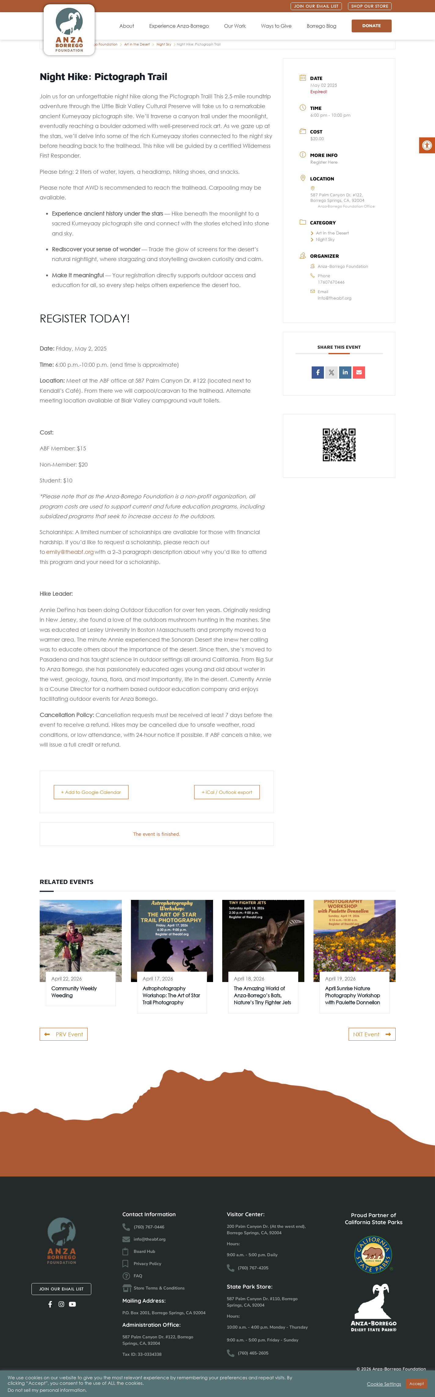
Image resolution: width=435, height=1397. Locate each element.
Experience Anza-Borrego (180, 26)
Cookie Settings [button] (384, 1384)
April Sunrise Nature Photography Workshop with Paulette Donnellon (352, 995)
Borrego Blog (323, 26)
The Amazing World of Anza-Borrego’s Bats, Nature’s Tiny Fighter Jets (262, 995)
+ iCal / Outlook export (226, 792)
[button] (427, 145)
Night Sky (164, 44)
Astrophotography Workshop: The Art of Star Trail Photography (171, 995)
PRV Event (63, 1034)
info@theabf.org (334, 298)
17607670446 (331, 282)
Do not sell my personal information (46, 1390)
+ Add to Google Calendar (92, 792)
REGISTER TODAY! (85, 318)
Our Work (236, 26)
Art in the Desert (137, 44)
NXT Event (372, 1034)
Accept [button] (416, 1383)
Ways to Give (278, 26)
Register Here (324, 162)
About (128, 26)
